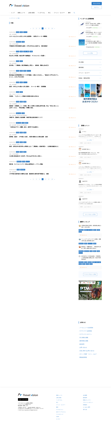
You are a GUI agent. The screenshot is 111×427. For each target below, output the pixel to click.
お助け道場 (31, 12)
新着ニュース (21, 12)
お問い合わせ (83, 347)
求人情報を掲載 (83, 337)
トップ (13, 12)
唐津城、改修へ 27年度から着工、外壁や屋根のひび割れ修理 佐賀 (28, 136)
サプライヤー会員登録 (85, 331)
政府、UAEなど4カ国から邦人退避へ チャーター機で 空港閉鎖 (27, 86)
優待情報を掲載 (83, 340)
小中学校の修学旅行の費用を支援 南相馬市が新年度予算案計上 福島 (29, 173)
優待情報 (81, 67)
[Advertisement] (60, 5)
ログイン (96, 7)
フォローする (24, 399)
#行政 (91, 251)
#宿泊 (91, 264)
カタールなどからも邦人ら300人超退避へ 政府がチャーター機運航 (28, 36)
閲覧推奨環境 (83, 357)
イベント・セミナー (59, 12)
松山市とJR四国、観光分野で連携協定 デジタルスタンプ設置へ (27, 55)
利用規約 (85, 404)
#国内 (98, 230)
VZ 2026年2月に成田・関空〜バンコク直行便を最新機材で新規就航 (94, 43)
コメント (73, 36)
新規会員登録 (96, 3)
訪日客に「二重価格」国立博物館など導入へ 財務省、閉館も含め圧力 (29, 65)
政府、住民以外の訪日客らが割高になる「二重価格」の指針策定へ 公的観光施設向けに (34, 146)
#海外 (95, 230)
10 (52, 28)
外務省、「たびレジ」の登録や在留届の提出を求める (24, 96)
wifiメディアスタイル (61, 411)
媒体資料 (81, 344)
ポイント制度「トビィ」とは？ (88, 354)
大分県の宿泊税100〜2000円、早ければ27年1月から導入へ (25, 156)
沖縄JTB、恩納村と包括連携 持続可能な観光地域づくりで (25, 117)
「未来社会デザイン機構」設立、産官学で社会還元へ (24, 127)
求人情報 (81, 62)
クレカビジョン (59, 409)
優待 (69, 12)
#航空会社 (81, 243)
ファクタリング (59, 414)
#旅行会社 (81, 230)
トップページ (12, 18)
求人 (49, 12)
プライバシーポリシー (88, 402)
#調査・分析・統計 (88, 230)
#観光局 (89, 262)
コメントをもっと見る (90, 214)
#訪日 (80, 231)
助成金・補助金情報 (84, 78)
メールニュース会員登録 (86, 327)
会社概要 (85, 395)
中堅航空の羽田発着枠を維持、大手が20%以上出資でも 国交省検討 (28, 46)
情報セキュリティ (87, 400)
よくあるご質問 (86, 407)
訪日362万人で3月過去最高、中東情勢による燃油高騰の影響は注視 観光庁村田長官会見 (91, 258)
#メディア (90, 243)
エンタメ (58, 419)
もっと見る (90, 53)
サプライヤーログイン (85, 334)
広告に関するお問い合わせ (86, 350)
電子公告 (85, 409)
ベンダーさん (41, 12)
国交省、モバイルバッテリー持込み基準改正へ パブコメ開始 (26, 164)
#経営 (95, 243)
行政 (18, 18)
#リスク (80, 253)
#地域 (98, 251)
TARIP (57, 416)
